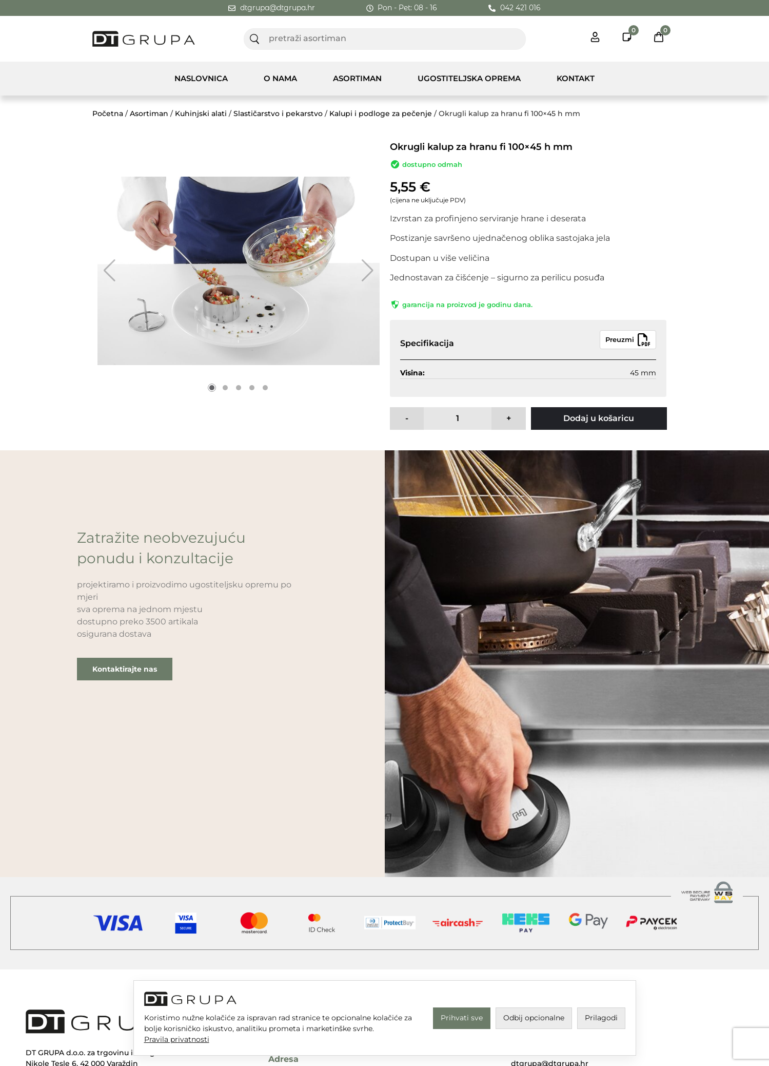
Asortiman (357, 78)
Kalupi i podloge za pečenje (380, 113)
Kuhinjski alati (201, 113)
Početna (107, 113)
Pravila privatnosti (176, 1039)
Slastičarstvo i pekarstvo (278, 113)
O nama (280, 78)
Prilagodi (601, 1017)
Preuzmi (627, 339)
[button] (109, 270)
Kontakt (576, 78)
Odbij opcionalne (533, 1017)
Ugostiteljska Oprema (469, 78)
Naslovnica (201, 78)
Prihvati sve (462, 1017)
